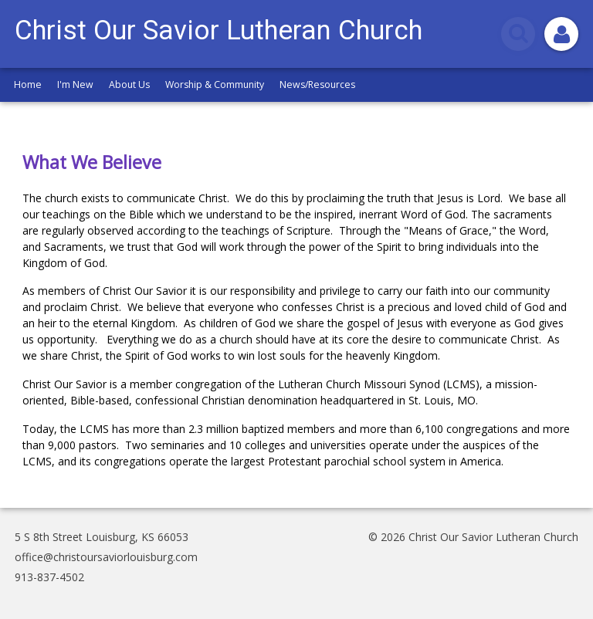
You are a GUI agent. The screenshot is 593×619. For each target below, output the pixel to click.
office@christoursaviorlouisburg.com (106, 557)
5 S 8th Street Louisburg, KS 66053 (101, 536)
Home (28, 84)
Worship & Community (214, 84)
